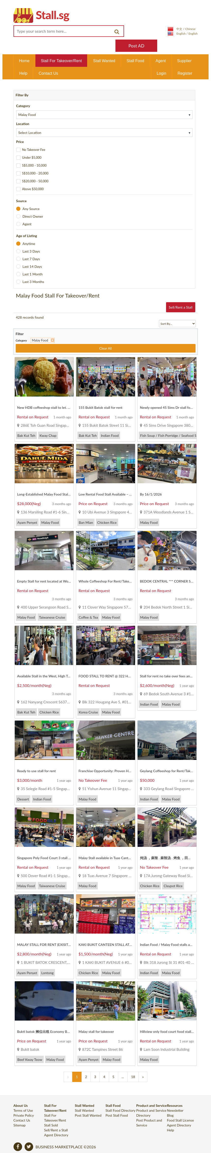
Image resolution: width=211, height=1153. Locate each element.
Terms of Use (23, 1110)
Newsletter (175, 1110)
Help (23, 73)
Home (24, 61)
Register (185, 73)
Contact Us (48, 73)
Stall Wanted (104, 61)
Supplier (184, 61)
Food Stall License (180, 1120)
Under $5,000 (32, 157)
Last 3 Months (33, 282)
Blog (170, 1115)
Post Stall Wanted (88, 1115)
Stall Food (135, 61)
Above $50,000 (33, 189)
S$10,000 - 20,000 (35, 173)
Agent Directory (56, 1135)
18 (133, 1077)
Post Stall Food (117, 1115)
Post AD (136, 45)
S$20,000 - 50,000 (35, 181)
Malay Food (40, 340)
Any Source (31, 209)
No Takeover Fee (33, 150)
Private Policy (24, 1115)
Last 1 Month (32, 274)
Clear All (105, 348)
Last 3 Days (31, 251)
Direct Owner (32, 216)
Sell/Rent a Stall (180, 307)
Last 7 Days (31, 259)
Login (161, 73)
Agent (160, 61)
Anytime (28, 244)
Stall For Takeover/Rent (61, 61)
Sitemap (20, 1125)
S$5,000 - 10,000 (34, 165)
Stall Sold (51, 1125)
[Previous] (68, 1077)
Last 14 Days (32, 266)
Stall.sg (52, 15)
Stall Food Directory (121, 1110)
